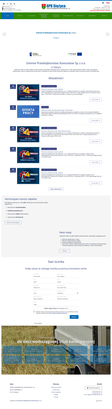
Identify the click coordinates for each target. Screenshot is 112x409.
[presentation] (44, 318)
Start (7, 16)
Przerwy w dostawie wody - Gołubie (53, 90)
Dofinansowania (68, 16)
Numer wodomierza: (37, 296)
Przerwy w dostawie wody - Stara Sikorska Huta (56, 132)
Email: (35, 279)
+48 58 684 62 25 (97, 391)
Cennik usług (56, 390)
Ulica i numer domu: (61, 285)
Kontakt (104, 16)
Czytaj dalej (81, 97)
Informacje (49, 109)
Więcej (65, 251)
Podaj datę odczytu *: (61, 290)
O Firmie (19, 16)
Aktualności (32, 16)
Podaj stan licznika (56, 387)
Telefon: (58, 279)
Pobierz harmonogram (13, 222)
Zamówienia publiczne (56, 15)
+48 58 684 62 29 (97, 393)
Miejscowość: (36, 285)
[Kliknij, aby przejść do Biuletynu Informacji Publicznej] (108, 2)
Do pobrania (92, 16)
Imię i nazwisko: (60, 274)
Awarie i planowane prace (51, 88)
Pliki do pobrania (56, 392)
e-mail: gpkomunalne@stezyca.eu (93, 394)
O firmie (56, 397)
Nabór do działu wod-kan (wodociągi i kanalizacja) (57, 111)
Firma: (35, 290)
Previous (4, 34)
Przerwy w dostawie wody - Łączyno (53, 153)
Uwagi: (35, 302)
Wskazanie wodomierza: (62, 296)
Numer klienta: (36, 274)
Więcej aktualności (56, 189)
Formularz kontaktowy (93, 387)
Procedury (80, 16)
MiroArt (99, 400)
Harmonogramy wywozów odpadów (44, 16)
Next (108, 34)
